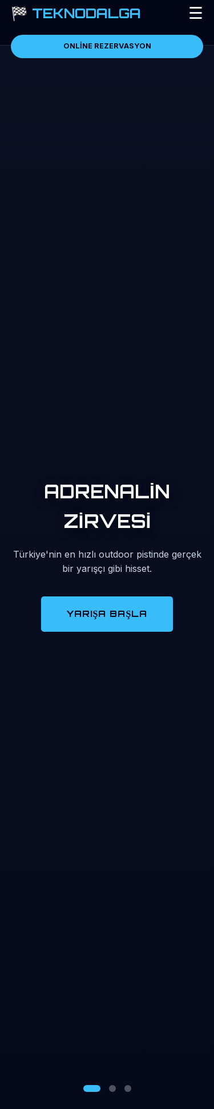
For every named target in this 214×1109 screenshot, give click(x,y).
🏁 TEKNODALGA (76, 13)
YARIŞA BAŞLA (107, 613)
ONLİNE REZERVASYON (107, 46)
